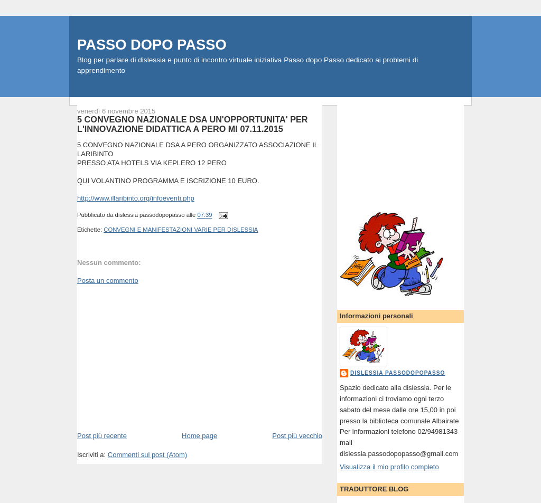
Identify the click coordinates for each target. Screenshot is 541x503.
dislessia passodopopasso (397, 373)
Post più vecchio (297, 436)
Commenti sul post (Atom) (147, 455)
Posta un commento (107, 280)
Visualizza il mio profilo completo (389, 467)
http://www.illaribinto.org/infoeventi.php (135, 198)
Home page (199, 436)
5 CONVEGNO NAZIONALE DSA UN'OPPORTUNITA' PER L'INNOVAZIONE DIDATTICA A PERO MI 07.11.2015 (192, 124)
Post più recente (102, 436)
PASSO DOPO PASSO (152, 44)
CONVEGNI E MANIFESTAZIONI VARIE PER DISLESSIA (181, 229)
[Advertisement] (156, 357)
